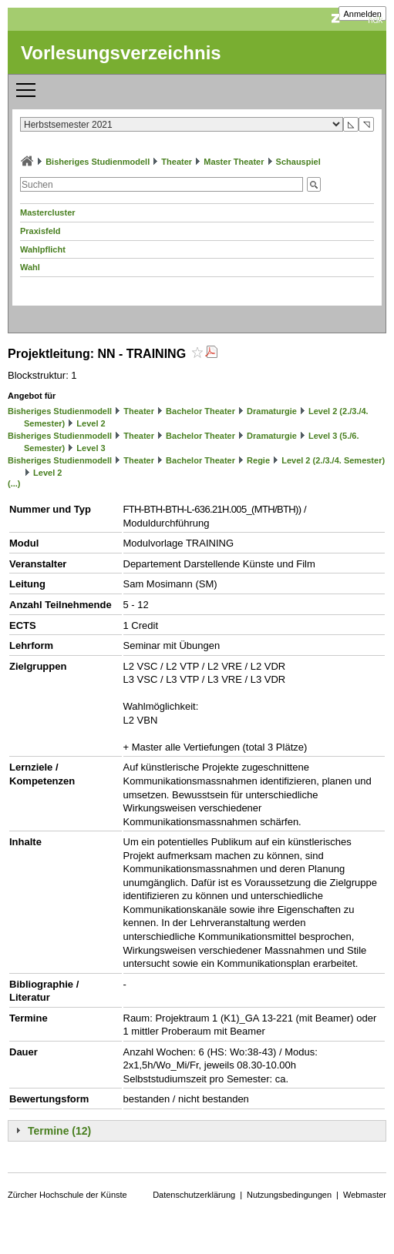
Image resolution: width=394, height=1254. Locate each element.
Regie (258, 460)
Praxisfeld (40, 231)
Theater (176, 161)
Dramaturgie (272, 411)
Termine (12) (59, 1131)
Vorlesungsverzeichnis (121, 52)
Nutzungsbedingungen (289, 1194)
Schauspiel (298, 161)
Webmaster (364, 1194)
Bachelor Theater (200, 411)
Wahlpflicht (43, 249)
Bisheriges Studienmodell (97, 161)
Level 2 (90, 423)
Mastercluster (48, 212)
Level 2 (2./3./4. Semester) (333, 460)
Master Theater (234, 161)
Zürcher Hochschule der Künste (67, 1194)
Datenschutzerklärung (194, 1194)
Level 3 (90, 448)
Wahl (30, 267)
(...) (14, 483)
